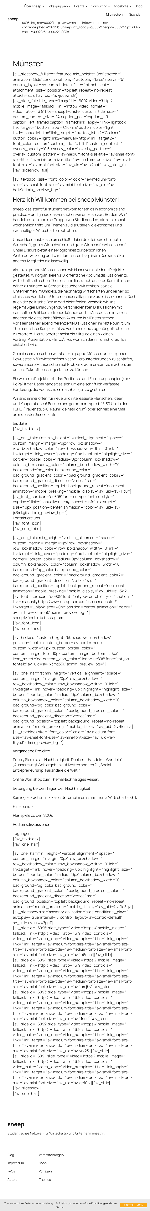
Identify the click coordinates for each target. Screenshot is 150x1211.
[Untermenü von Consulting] (109, 6)
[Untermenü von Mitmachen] (124, 14)
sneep (13, 18)
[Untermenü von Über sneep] (43, 6)
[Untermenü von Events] (86, 6)
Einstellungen (133, 1205)
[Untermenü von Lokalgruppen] (69, 6)
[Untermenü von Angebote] (130, 6)
